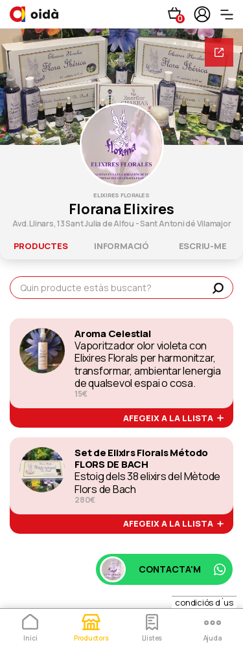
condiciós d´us (204, 602)
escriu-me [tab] (203, 246)
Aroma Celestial (112, 334)
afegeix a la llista (173, 418)
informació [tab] (121, 246)
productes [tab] (41, 246)
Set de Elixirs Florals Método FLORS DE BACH (141, 458)
